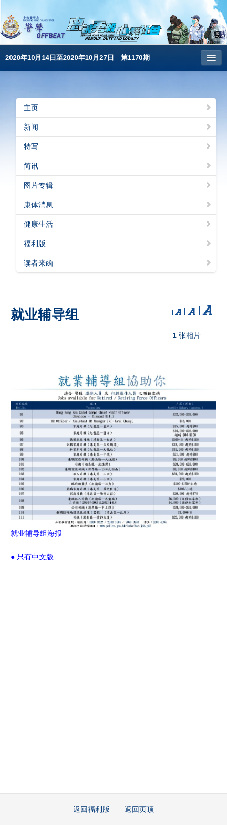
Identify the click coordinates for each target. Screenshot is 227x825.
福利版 (118, 243)
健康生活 (118, 224)
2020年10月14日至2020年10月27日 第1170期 (77, 57)
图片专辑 (118, 185)
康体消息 (118, 204)
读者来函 (118, 263)
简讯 (118, 166)
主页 (118, 107)
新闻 (118, 127)
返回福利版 (91, 809)
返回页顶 (139, 809)
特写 (118, 146)
